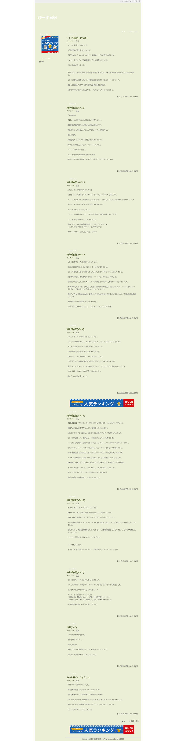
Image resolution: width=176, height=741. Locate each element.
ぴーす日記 (47, 18)
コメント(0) (133, 96)
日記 (77, 41)
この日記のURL (123, 96)
